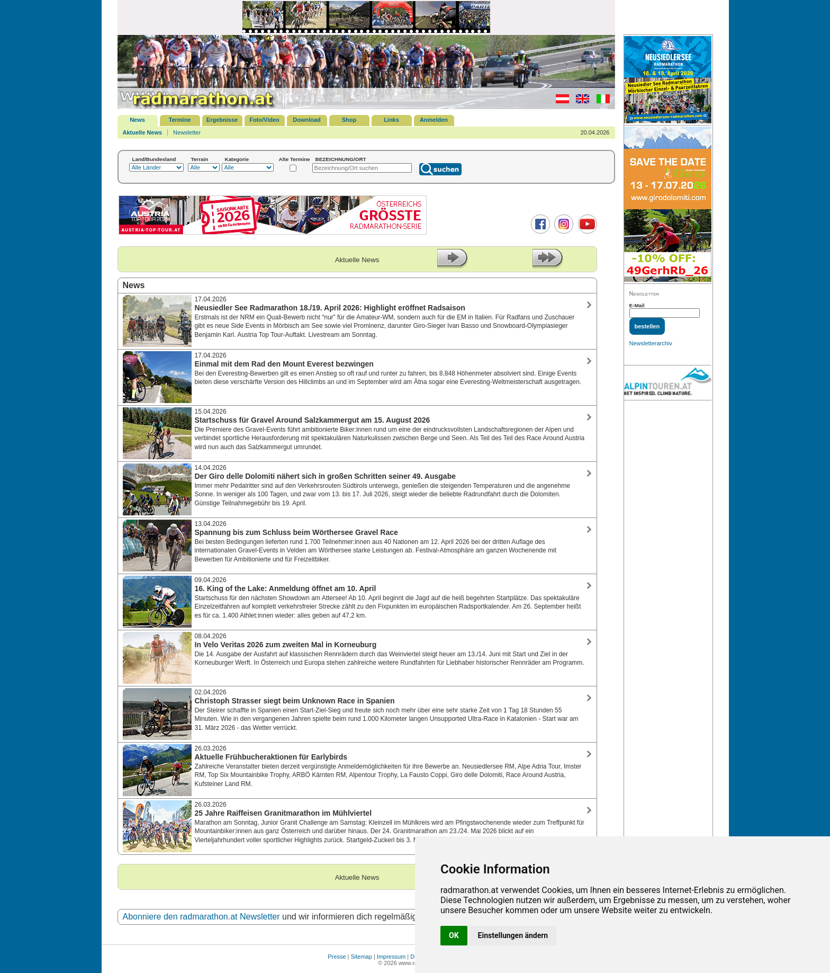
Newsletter (187, 132)
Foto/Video (264, 120)
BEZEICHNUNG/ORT (340, 159)
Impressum (391, 956)
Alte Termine (294, 159)
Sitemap (361, 956)
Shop (349, 120)
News (137, 120)
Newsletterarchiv (650, 343)
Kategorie (237, 159)
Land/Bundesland (154, 159)
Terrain (200, 159)
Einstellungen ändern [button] (513, 935)
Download (307, 120)
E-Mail (637, 305)
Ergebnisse (222, 120)
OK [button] (454, 935)
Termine (180, 120)
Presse (337, 956)
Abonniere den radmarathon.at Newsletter (201, 916)
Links (391, 120)
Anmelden (434, 120)
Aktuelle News (143, 132)
